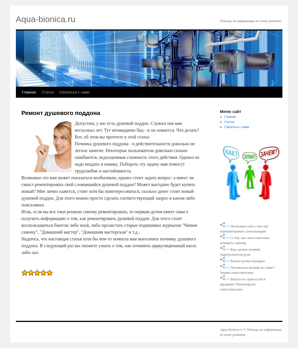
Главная (29, 92)
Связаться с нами (74, 92)
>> (228, 226)
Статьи (48, 92)
